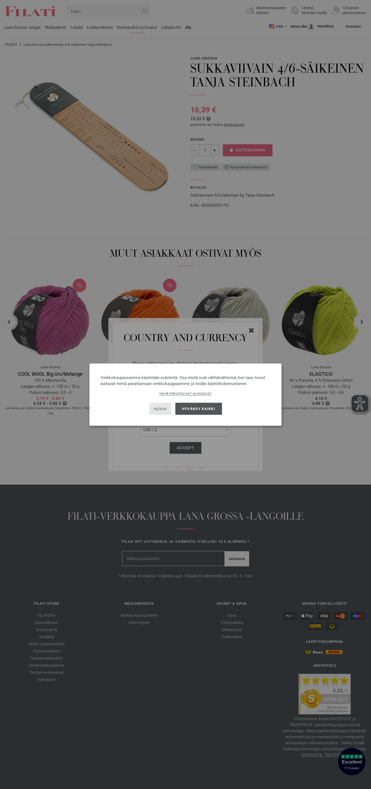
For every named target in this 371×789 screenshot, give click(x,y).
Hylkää (160, 409)
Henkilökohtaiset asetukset (185, 393)
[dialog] (185, 394)
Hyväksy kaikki (198, 409)
